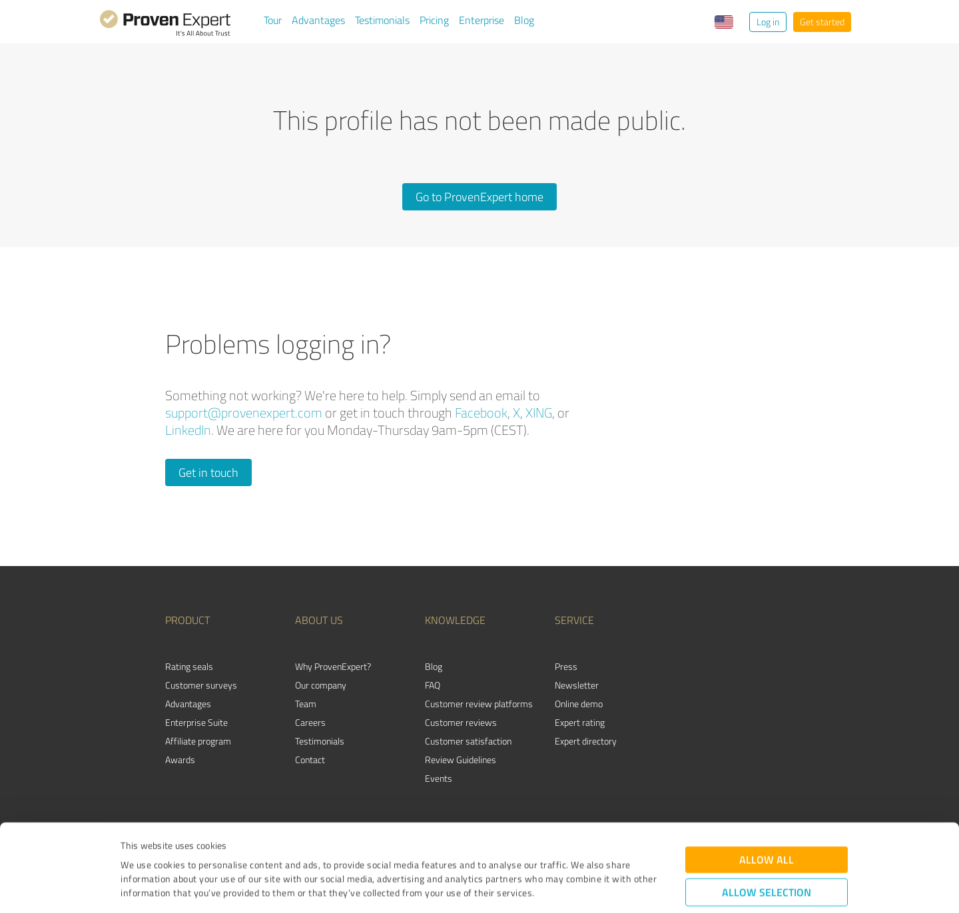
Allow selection (766, 822)
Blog (524, 20)
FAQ (432, 685)
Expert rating (580, 722)
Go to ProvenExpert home (479, 196)
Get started (822, 21)
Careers (310, 722)
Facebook (481, 413)
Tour (273, 20)
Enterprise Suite (196, 722)
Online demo (579, 703)
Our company (320, 685)
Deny (767, 863)
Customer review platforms (479, 703)
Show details (563, 888)
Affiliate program (198, 741)
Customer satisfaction (468, 741)
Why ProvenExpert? (333, 666)
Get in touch (208, 472)
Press (566, 666)
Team (305, 703)
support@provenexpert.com (243, 413)
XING (538, 413)
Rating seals (189, 666)
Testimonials (382, 20)
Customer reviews (461, 722)
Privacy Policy (187, 850)
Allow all (766, 789)
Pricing (434, 20)
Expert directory (586, 741)
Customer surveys (201, 685)
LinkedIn (188, 430)
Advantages (318, 20)
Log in (768, 21)
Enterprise (481, 20)
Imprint (136, 850)
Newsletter (577, 685)
